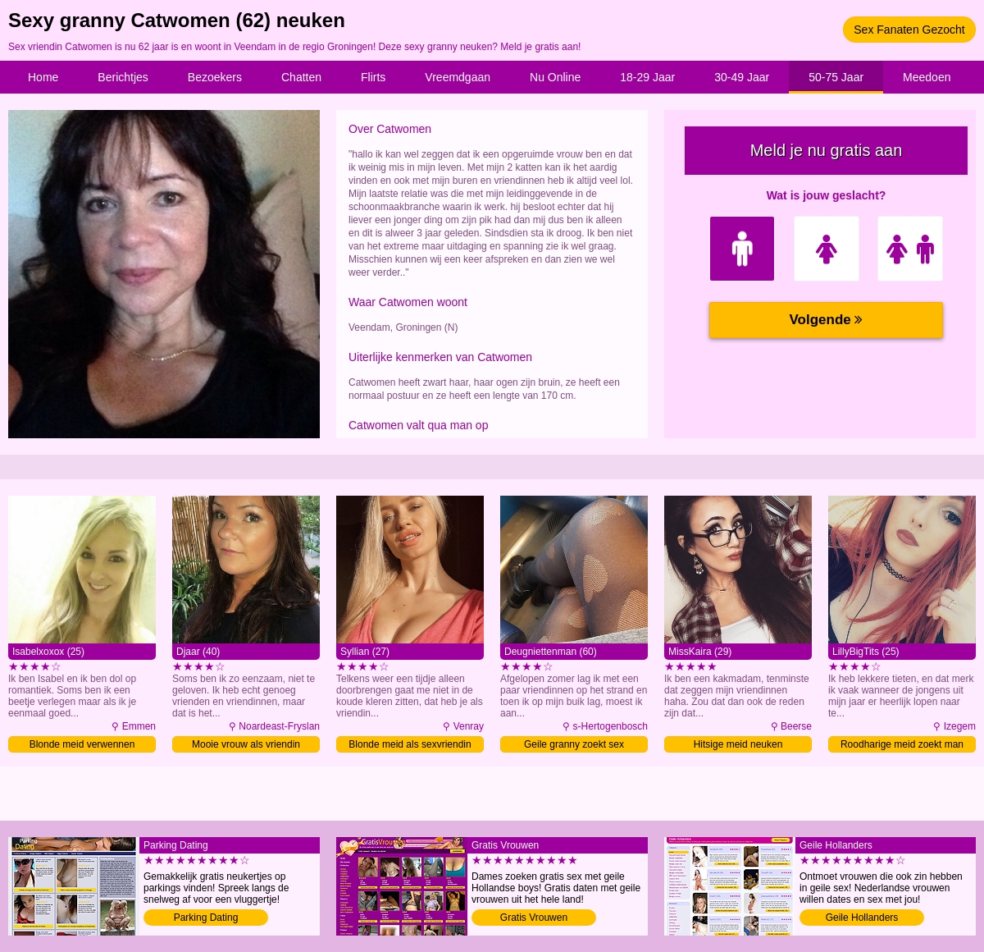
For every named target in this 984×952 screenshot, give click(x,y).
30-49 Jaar (741, 77)
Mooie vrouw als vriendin (246, 744)
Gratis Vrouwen (533, 917)
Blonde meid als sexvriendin (409, 744)
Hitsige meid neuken (738, 744)
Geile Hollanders (862, 917)
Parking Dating (206, 917)
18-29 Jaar (647, 77)
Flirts (373, 77)
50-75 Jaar (836, 77)
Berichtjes (123, 77)
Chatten (301, 77)
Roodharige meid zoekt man (901, 744)
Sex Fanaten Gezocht (909, 29)
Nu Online (555, 77)
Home (43, 77)
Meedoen (926, 77)
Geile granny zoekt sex (574, 744)
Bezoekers (215, 77)
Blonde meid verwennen (82, 744)
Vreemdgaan (457, 77)
